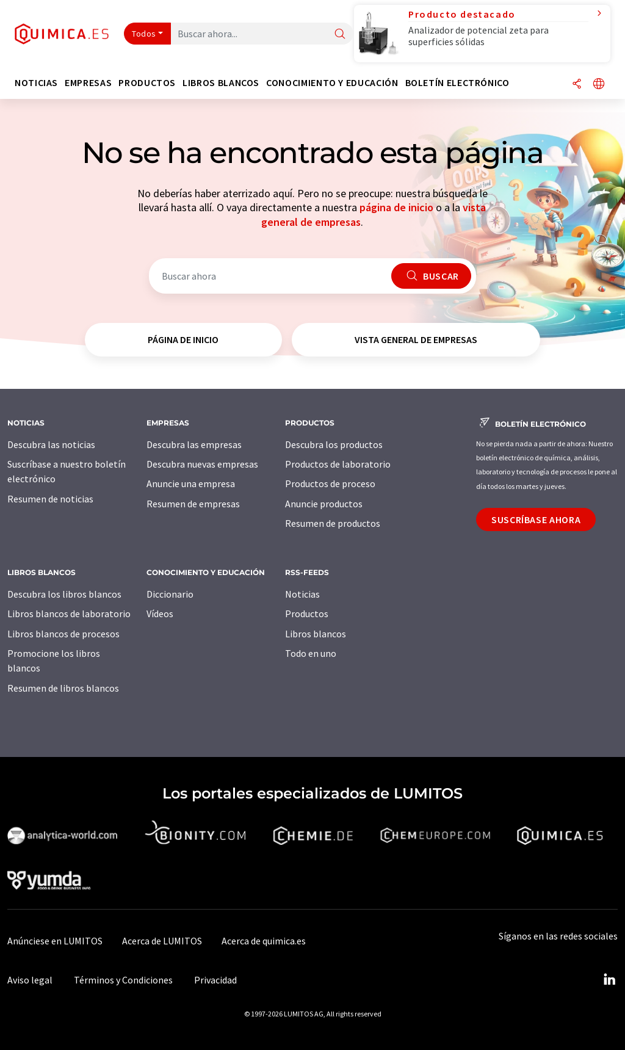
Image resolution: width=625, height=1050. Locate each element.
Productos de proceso (330, 483)
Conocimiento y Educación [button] (332, 83)
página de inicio (396, 207)
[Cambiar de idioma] (598, 85)
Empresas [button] (88, 83)
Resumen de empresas (193, 504)
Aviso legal (29, 980)
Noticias (302, 594)
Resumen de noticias (50, 499)
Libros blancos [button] (220, 83)
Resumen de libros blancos (63, 688)
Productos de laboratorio (338, 464)
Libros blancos (315, 634)
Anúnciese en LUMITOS (55, 941)
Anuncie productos (324, 504)
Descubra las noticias (51, 444)
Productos (306, 613)
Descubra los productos (334, 444)
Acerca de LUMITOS (162, 941)
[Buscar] (340, 34)
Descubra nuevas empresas (202, 464)
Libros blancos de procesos (63, 634)
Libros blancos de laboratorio (69, 613)
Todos (144, 33)
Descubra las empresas (194, 444)
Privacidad (215, 980)
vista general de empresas (416, 339)
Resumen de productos (332, 523)
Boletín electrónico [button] (457, 83)
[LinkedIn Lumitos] (609, 980)
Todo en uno (310, 653)
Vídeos (159, 613)
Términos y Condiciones (123, 980)
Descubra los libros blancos (64, 594)
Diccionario (169, 594)
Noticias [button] (36, 83)
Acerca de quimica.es (264, 941)
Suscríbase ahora (535, 519)
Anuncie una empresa (190, 483)
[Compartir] (576, 85)
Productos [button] (147, 83)
